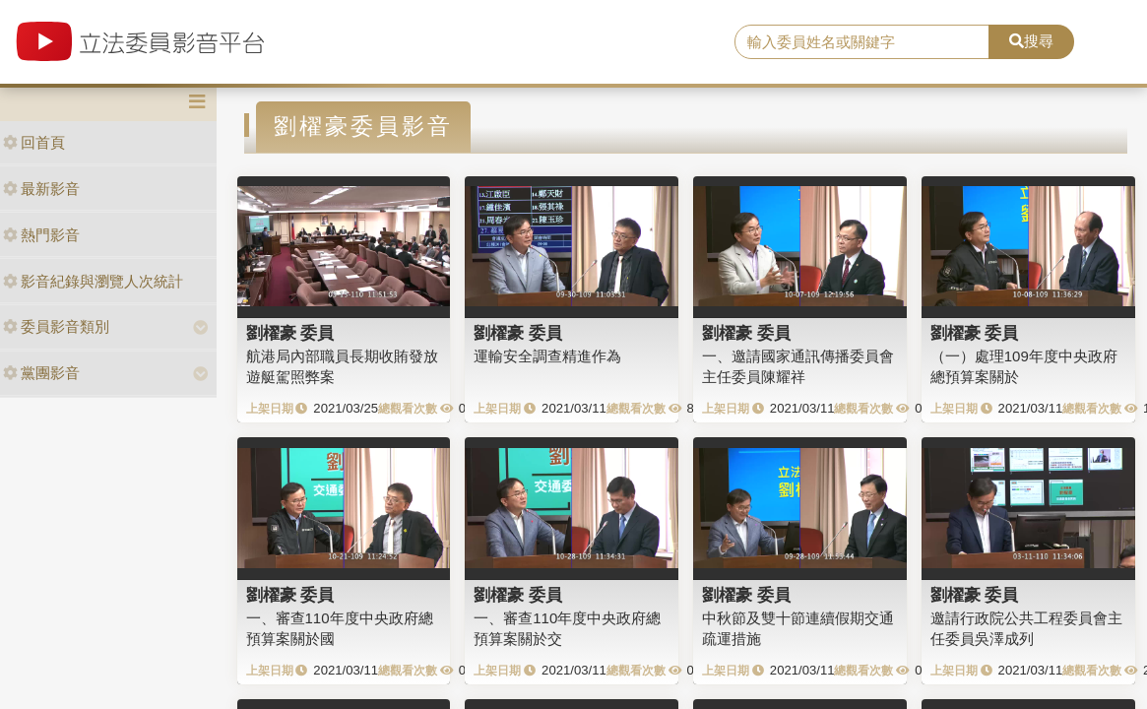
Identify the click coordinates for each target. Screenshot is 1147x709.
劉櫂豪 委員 (290, 333)
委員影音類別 (56, 326)
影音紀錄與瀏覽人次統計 (93, 281)
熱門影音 (41, 234)
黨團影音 (41, 372)
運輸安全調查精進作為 (547, 356)
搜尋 (1031, 40)
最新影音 (41, 188)
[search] (861, 42)
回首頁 (34, 142)
